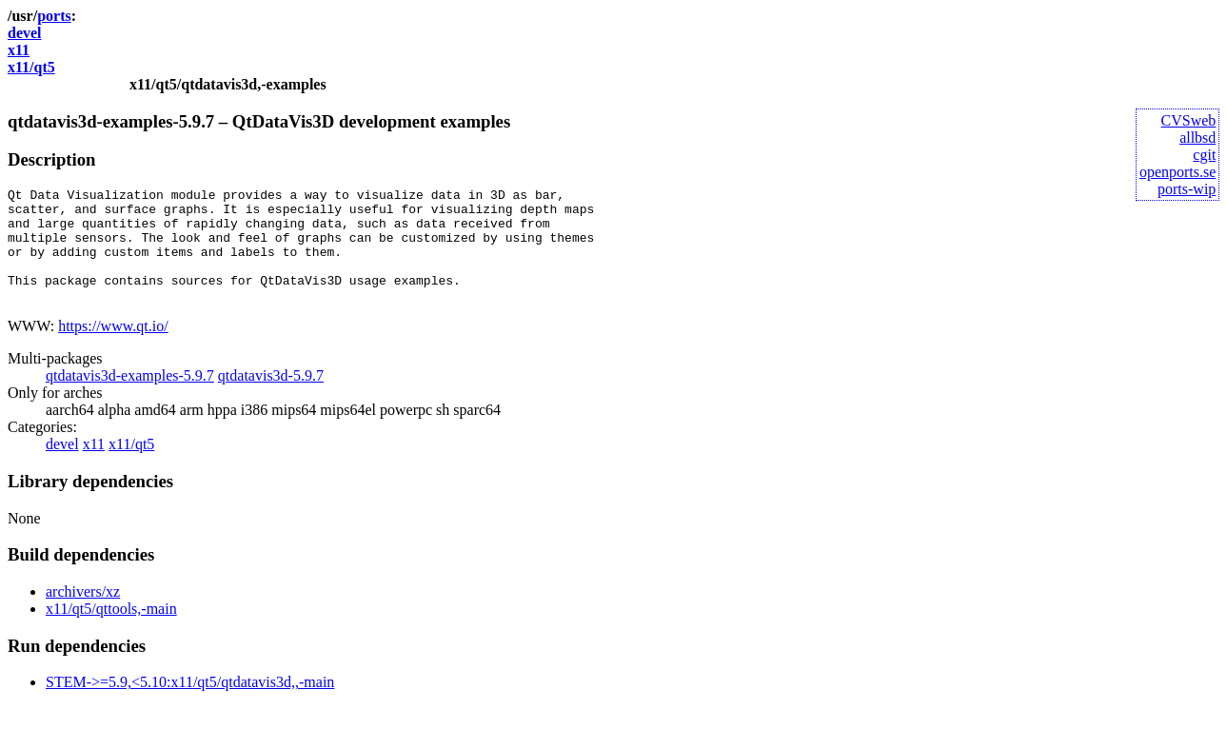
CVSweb (1189, 120)
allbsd (1197, 137)
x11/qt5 (31, 67)
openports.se (1177, 172)
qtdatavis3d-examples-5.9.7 (130, 398)
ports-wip (1187, 189)
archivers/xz (83, 614)
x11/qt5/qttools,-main (111, 631)
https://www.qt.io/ (113, 349)
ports (54, 16)
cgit (1204, 155)
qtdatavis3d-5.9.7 (271, 398)
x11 (19, 50)
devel (25, 33)
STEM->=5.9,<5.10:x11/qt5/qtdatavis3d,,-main (190, 705)
